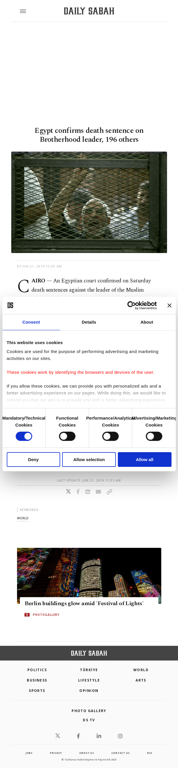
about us (86, 752)
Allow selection (89, 459)
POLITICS (37, 669)
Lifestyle (89, 680)
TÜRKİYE (89, 669)
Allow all (144, 459)
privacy (56, 752)
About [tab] (146, 321)
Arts (141, 680)
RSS (149, 752)
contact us (120, 752)
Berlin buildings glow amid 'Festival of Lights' (84, 603)
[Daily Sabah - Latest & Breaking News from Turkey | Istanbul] (89, 11)
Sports (37, 690)
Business (37, 680)
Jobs (29, 752)
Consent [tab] (31, 321)
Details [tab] (89, 321)
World (141, 669)
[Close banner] (169, 305)
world (23, 518)
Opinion (88, 690)
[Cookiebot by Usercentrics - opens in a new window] (131, 305)
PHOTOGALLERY (46, 615)
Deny (33, 459)
